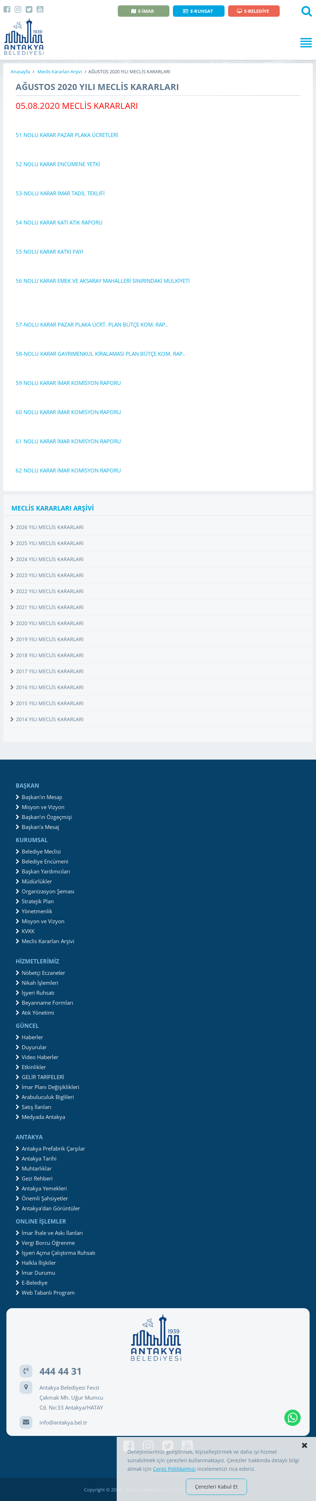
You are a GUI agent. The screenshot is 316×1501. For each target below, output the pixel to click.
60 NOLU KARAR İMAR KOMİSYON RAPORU (68, 412)
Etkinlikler (31, 1067)
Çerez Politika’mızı (174, 1468)
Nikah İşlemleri (37, 982)
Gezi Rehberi (34, 1178)
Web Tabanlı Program (45, 1292)
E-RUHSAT (198, 11)
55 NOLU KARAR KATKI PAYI (49, 251)
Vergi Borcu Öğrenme (45, 1242)
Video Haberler (37, 1057)
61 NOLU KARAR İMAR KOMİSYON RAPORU (68, 441)
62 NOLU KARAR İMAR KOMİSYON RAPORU (68, 470)
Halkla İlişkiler (36, 1262)
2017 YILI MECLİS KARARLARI (47, 671)
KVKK (25, 931)
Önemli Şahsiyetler (42, 1198)
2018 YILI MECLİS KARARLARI (47, 655)
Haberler (29, 1037)
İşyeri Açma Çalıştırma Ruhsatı (55, 1252)
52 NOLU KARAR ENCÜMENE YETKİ (58, 164)
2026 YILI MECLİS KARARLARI (47, 527)
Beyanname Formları (44, 1002)
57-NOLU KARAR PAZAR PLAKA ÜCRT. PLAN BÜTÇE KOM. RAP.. (92, 324)
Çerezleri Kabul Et (216, 1486)
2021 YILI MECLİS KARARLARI (47, 607)
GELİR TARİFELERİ (40, 1076)
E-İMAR (142, 11)
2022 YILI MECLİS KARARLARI (47, 591)
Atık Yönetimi (35, 1012)
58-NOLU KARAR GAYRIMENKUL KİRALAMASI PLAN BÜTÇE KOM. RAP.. (100, 353)
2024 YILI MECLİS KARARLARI (47, 559)
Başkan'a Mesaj (37, 826)
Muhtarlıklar (34, 1168)
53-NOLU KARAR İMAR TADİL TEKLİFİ (60, 193)
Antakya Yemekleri (41, 1188)
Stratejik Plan (35, 901)
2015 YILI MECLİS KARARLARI (47, 703)
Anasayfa (20, 71)
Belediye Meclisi (38, 851)
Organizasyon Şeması (45, 891)
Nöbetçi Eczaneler (40, 972)
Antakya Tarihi (36, 1158)
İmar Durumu (35, 1272)
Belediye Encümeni (42, 861)
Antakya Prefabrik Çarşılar (50, 1148)
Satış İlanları (33, 1106)
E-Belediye (31, 1282)
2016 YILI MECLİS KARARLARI (47, 687)
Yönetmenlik (34, 911)
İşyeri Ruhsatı (35, 992)
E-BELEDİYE (253, 11)
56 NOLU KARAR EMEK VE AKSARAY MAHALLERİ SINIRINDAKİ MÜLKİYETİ (103, 280)
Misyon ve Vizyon (40, 806)
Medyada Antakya (40, 1116)
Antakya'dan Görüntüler (48, 1208)
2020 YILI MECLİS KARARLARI (47, 623)
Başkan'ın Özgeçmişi (44, 816)
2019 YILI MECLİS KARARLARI (47, 639)
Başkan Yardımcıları (43, 871)
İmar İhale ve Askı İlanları (49, 1232)
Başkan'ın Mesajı (39, 796)
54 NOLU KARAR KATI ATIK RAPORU (59, 222)
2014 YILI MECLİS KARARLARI (47, 719)
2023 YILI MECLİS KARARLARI (47, 575)
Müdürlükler (34, 881)
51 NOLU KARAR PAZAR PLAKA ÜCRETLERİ (67, 134)
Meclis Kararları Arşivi (59, 71)
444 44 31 (61, 1371)
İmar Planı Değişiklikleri (47, 1086)
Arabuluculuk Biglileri (45, 1096)
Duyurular (31, 1047)
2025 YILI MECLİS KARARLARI (47, 543)
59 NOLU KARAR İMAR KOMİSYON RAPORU (68, 382)
